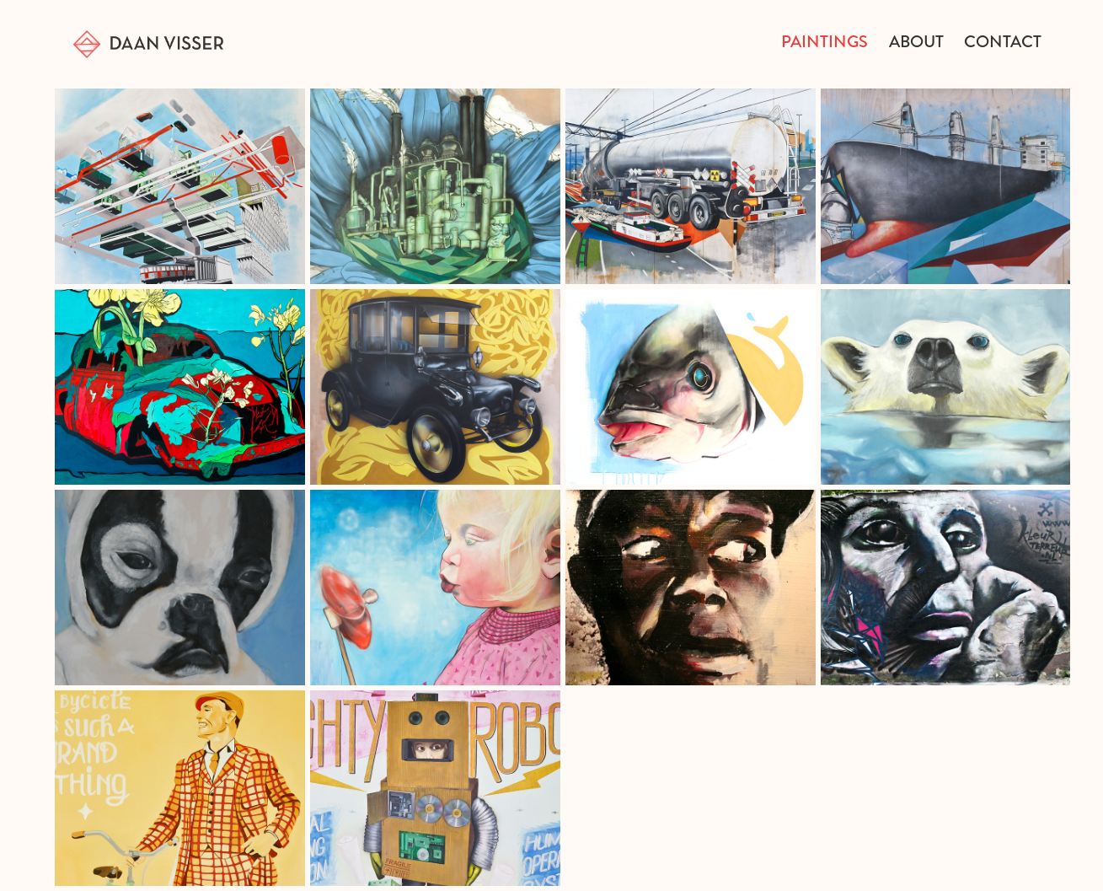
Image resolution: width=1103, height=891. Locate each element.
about (916, 42)
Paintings (824, 42)
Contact (1002, 42)
